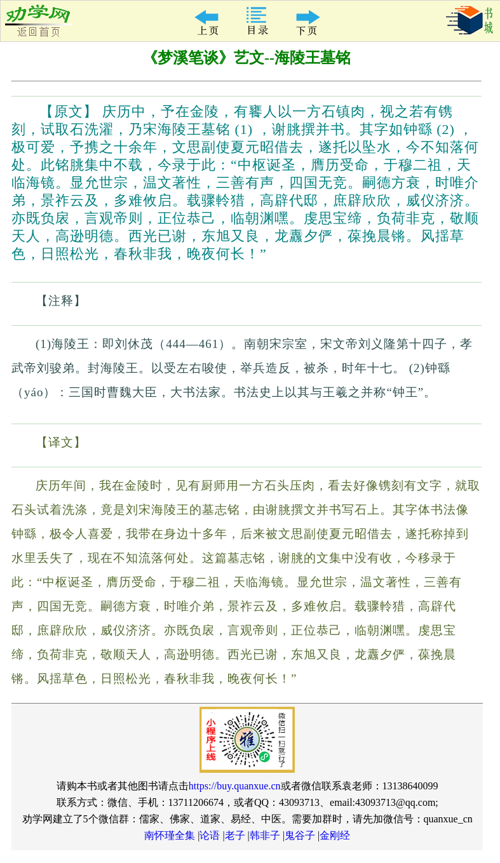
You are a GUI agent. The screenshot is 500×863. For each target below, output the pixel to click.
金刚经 (335, 835)
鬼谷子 (300, 835)
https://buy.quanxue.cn (235, 785)
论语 (209, 835)
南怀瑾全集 (169, 835)
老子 (235, 835)
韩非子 (265, 835)
